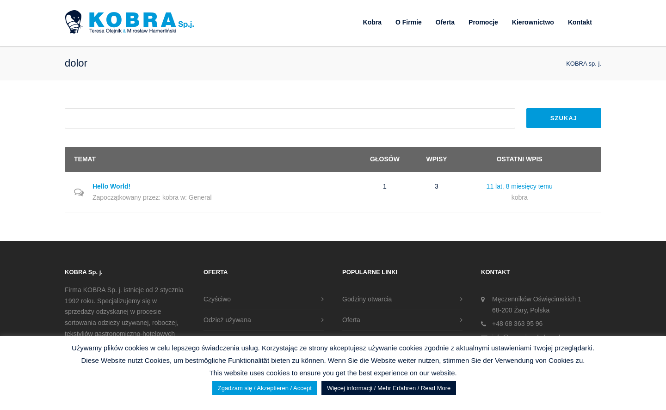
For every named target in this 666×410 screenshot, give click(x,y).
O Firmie (408, 22)
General (200, 197)
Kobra (372, 22)
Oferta (445, 22)
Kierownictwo (533, 22)
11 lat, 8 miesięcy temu (520, 186)
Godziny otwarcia (367, 299)
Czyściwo (217, 299)
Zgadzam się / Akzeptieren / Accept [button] (265, 388)
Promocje (483, 22)
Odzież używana (227, 320)
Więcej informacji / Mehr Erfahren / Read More (388, 388)
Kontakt (580, 22)
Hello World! (111, 186)
